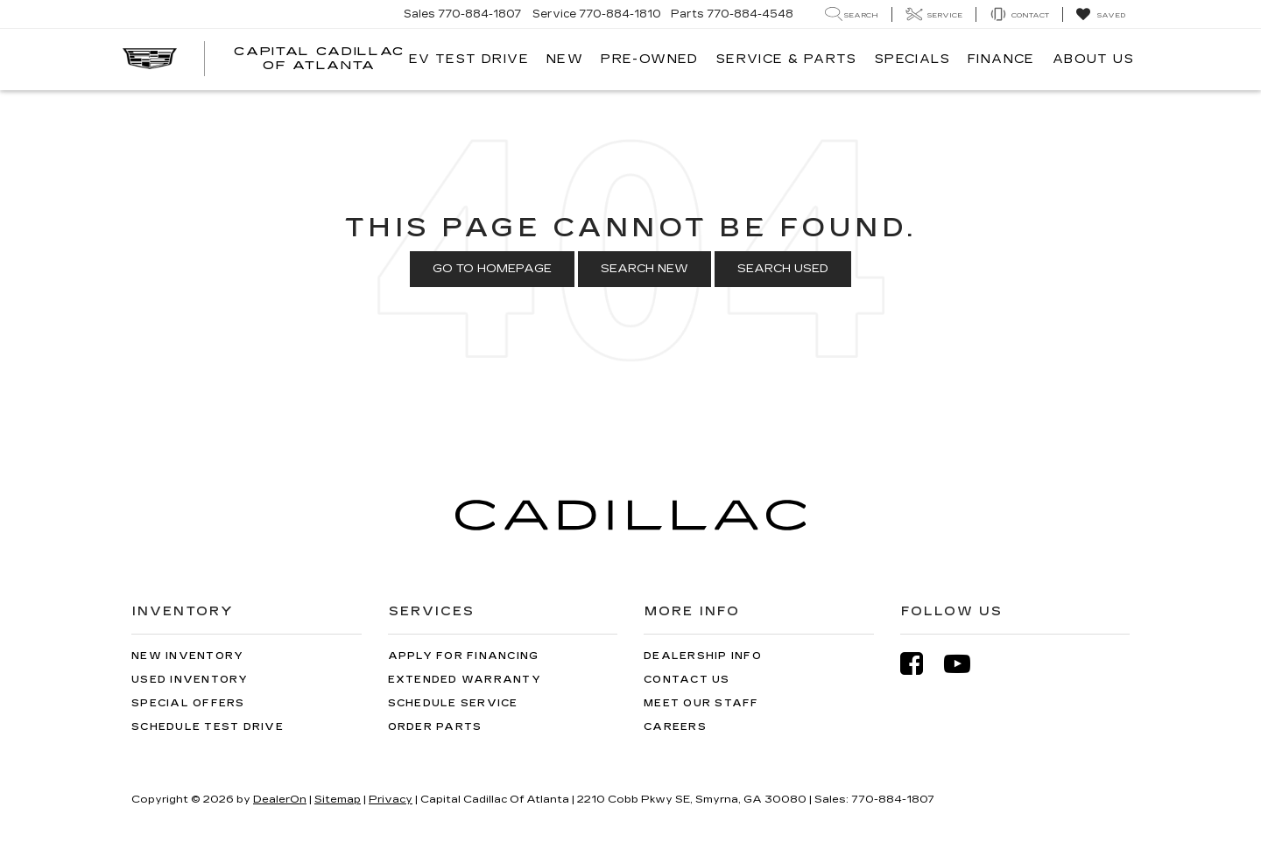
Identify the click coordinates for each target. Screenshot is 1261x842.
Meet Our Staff (701, 703)
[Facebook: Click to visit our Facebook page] (920, 664)
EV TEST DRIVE (469, 59)
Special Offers (188, 703)
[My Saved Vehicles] (1100, 15)
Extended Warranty (464, 679)
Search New (644, 269)
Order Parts (435, 727)
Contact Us (687, 679)
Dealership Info (703, 656)
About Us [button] (1093, 59)
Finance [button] (1001, 59)
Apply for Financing (463, 656)
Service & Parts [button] (786, 59)
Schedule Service (453, 703)
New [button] (564, 59)
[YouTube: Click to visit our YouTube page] (966, 664)
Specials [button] (912, 59)
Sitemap (337, 799)
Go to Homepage (492, 269)
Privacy (390, 799)
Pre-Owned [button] (650, 59)
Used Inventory (190, 679)
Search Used (782, 269)
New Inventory (187, 656)
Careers (675, 727)
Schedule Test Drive (207, 727)
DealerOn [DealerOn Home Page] (279, 799)
